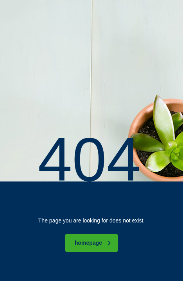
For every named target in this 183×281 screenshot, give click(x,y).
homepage (93, 243)
